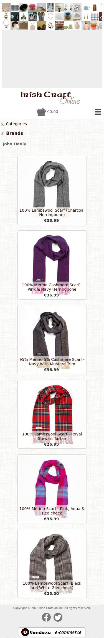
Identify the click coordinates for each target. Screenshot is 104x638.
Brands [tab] (12, 133)
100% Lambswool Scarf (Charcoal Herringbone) (52, 212)
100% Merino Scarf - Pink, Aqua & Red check (52, 510)
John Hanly (14, 144)
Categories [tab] (14, 124)
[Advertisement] (52, 59)
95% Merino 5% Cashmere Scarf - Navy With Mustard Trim (52, 361)
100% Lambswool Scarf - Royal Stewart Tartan (52, 436)
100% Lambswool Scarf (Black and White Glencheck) (52, 585)
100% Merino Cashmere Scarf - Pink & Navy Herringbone (52, 287)
